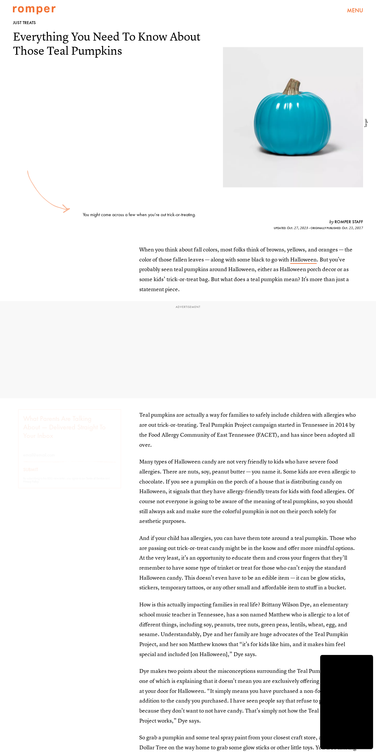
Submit (30, 475)
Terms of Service (95, 484)
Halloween (303, 259)
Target (365, 123)
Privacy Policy (31, 487)
